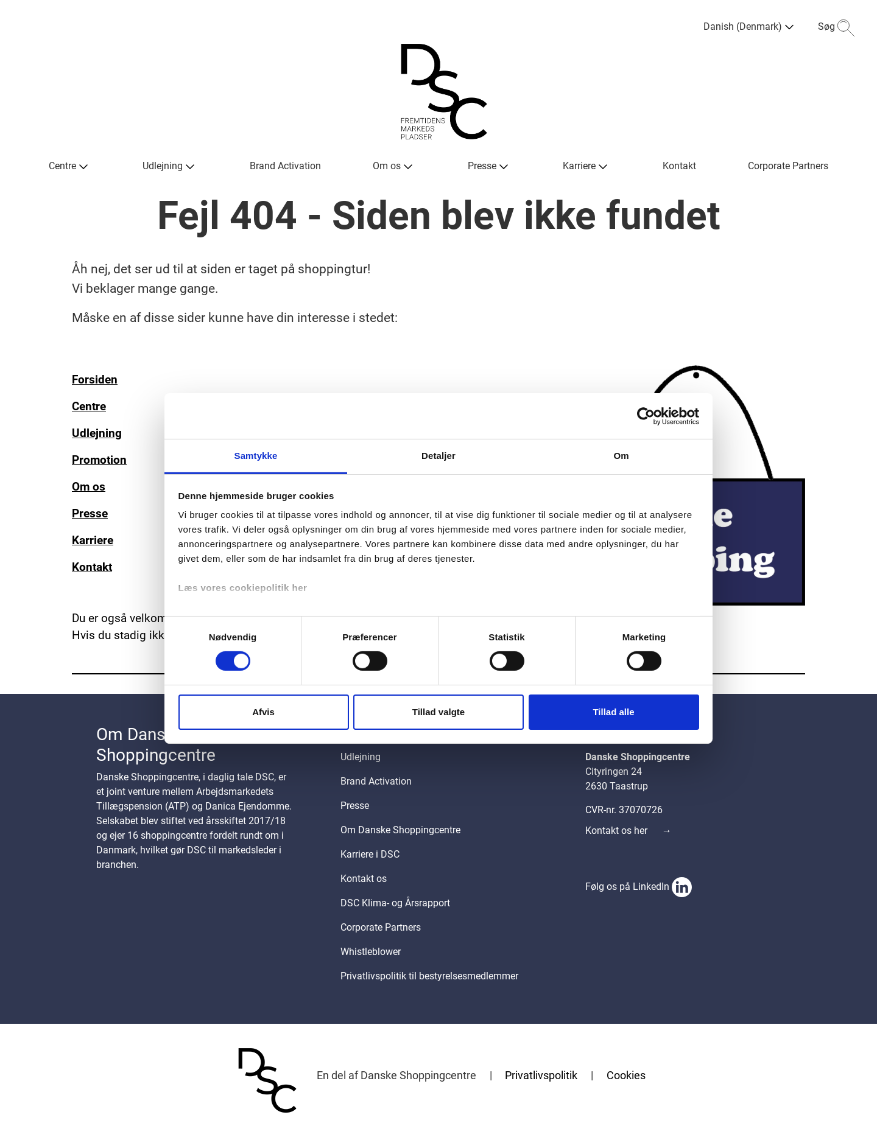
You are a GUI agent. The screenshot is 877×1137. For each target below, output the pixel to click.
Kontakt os (363, 878)
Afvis (263, 712)
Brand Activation (376, 781)
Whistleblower (370, 951)
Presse (90, 513)
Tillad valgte (438, 712)
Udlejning (97, 433)
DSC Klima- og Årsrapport (395, 903)
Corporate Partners (380, 927)
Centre (89, 406)
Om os (88, 487)
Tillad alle (613, 712)
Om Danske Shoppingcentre (400, 830)
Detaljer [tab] (438, 455)
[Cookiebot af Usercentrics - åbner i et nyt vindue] (646, 416)
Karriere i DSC (370, 854)
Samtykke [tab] (256, 455)
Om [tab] (621, 455)
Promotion (99, 460)
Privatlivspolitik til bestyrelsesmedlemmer (429, 976)
